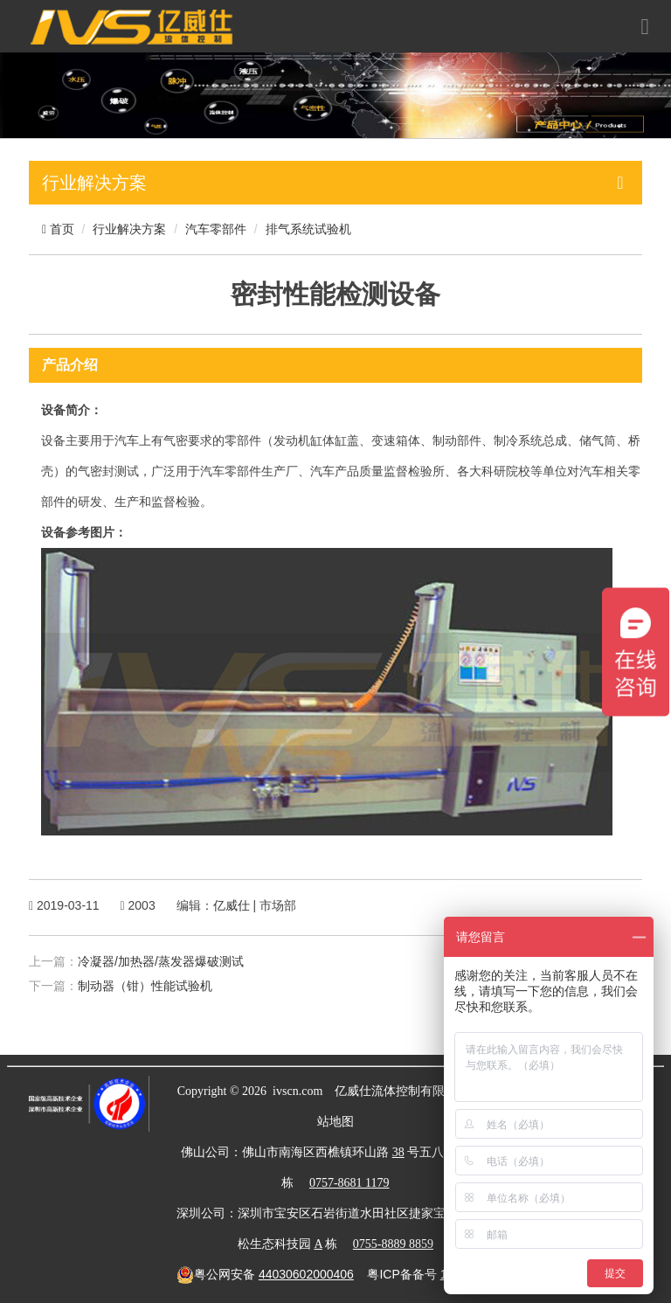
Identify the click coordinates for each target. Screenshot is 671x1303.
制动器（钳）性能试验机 (145, 986)
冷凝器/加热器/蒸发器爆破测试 (161, 961)
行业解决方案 (129, 229)
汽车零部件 (215, 229)
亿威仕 (231, 905)
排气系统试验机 (308, 229)
